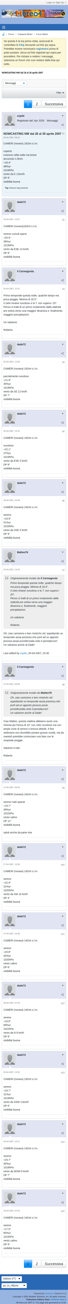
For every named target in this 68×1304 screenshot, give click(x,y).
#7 (63, 570)
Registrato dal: (25, 120)
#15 (63, 1211)
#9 (63, 788)
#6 (63, 501)
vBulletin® (49, 1293)
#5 (63, 431)
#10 (63, 865)
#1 (63, 133)
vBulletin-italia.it (58, 1299)
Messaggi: (52, 120)
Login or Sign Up (56, 2)
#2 (63, 220)
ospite (23, 653)
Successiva (54, 104)
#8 (63, 684)
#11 (63, 934)
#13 (63, 1072)
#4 (63, 362)
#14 (63, 1142)
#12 (63, 1003)
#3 (63, 289)
